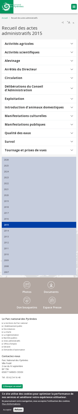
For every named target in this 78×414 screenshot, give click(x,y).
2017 (6, 213)
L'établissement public (13, 326)
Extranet (7, 347)
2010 (6, 254)
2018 (6, 207)
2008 (6, 266)
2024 (6, 171)
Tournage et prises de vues (26, 150)
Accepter (7, 411)
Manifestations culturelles (26, 116)
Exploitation (14, 99)
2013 (6, 236)
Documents (51, 292)
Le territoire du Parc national (15, 323)
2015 (6, 224)
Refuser (18, 411)
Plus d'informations (11, 405)
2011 (6, 248)
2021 (6, 189)
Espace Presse (52, 307)
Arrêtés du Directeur (21, 69)
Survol (10, 141)
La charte (7, 332)
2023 (6, 177)
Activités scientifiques (22, 52)
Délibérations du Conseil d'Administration (24, 88)
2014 (6, 230)
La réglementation (11, 335)
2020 (6, 195)
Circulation (13, 78)
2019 (6, 201)
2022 (6, 183)
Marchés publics (10, 338)
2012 (6, 242)
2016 (6, 218)
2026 (6, 159)
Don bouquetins (27, 307)
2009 (6, 260)
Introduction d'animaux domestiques (34, 107)
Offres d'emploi (10, 344)
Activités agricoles (19, 44)
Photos (26, 292)
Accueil (5, 18)
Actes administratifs (12, 341)
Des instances (9, 329)
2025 (6, 165)
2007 (6, 272)
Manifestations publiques (25, 124)
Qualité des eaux (18, 133)
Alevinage (12, 61)
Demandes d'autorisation (14, 349)
